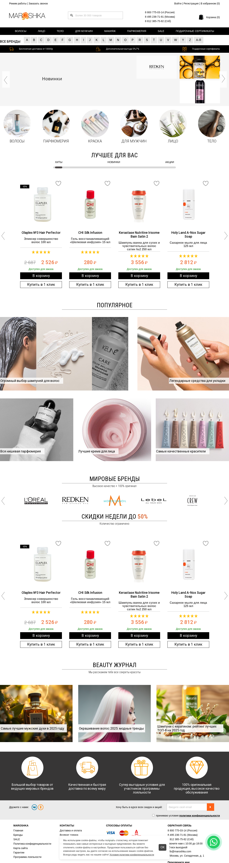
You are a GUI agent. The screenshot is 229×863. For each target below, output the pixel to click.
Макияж (110, 31)
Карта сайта (20, 848)
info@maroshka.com (179, 851)
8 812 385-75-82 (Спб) (158, 21)
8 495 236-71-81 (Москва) (160, 16)
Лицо (41, 31)
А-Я (198, 40)
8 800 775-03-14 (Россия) (160, 12)
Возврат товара (69, 834)
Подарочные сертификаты (195, 31)
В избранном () (210, 3)
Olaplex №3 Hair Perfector (41, 232)
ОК (162, 847)
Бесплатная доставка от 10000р (36, 49)
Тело (60, 31)
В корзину (41, 275)
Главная (18, 830)
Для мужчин (84, 31)
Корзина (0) (213, 17)
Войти (177, 3)
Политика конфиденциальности (32, 843)
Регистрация (191, 3)
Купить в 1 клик (41, 284)
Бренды (18, 834)
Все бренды (10, 41)
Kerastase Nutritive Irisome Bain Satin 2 (139, 234)
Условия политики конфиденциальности (132, 854)
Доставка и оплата (71, 830)
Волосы (20, 31)
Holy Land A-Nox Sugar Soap (188, 234)
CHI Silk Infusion (90, 232)
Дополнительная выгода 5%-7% (122, 49)
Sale (161, 31)
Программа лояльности (27, 856)
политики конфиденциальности (199, 815)
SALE (16, 839)
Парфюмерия (136, 31)
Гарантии (18, 852)
